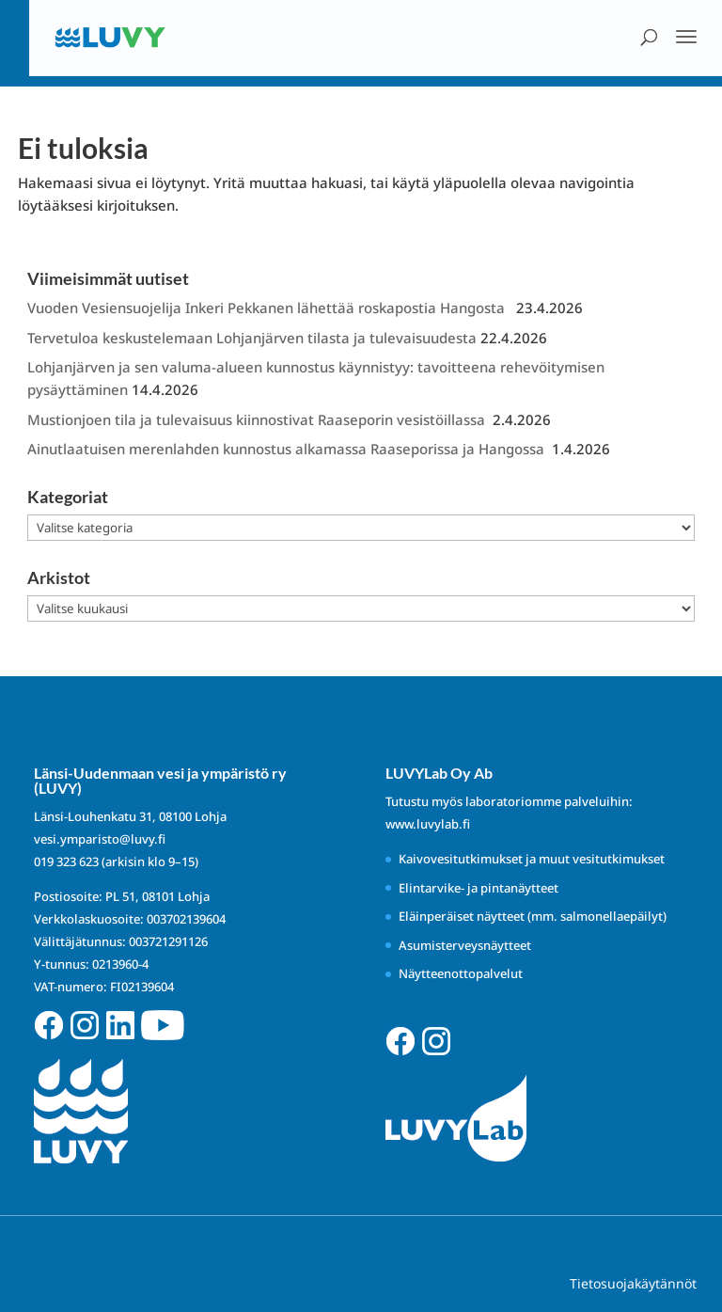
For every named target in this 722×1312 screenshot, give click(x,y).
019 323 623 (66, 861)
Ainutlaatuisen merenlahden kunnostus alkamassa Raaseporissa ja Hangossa (287, 448)
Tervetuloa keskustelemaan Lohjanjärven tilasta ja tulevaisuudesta (252, 337)
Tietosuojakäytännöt (633, 1283)
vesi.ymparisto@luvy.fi (99, 838)
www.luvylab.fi (427, 823)
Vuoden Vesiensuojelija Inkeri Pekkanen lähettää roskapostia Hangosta (269, 307)
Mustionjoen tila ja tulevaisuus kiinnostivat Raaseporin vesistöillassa (258, 419)
